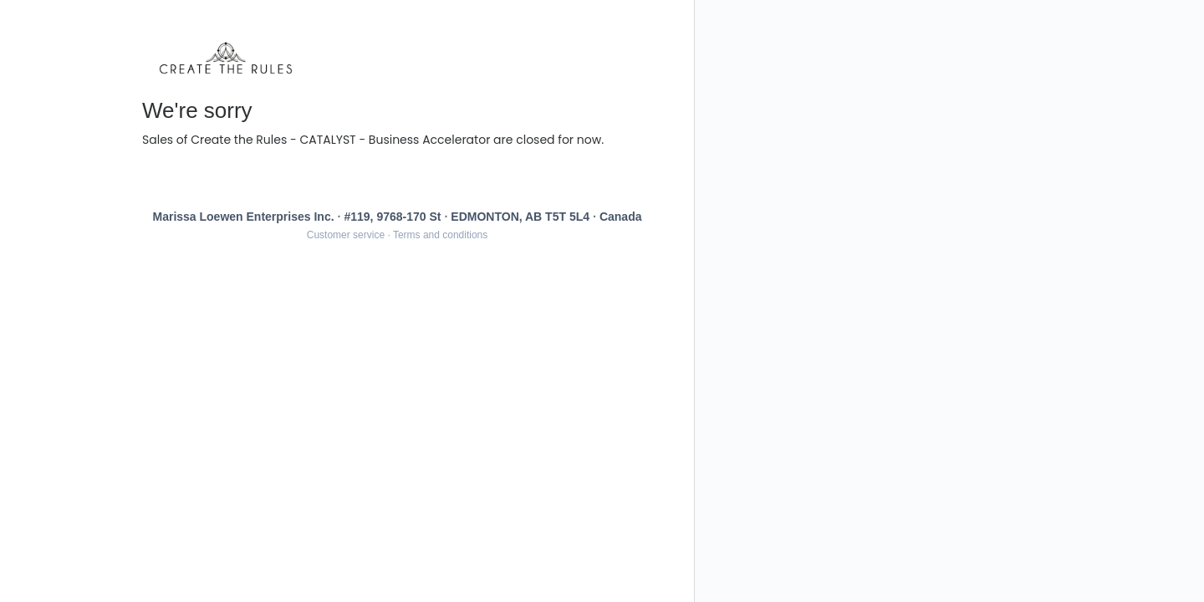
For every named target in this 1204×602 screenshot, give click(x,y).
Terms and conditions (440, 235)
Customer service (346, 235)
